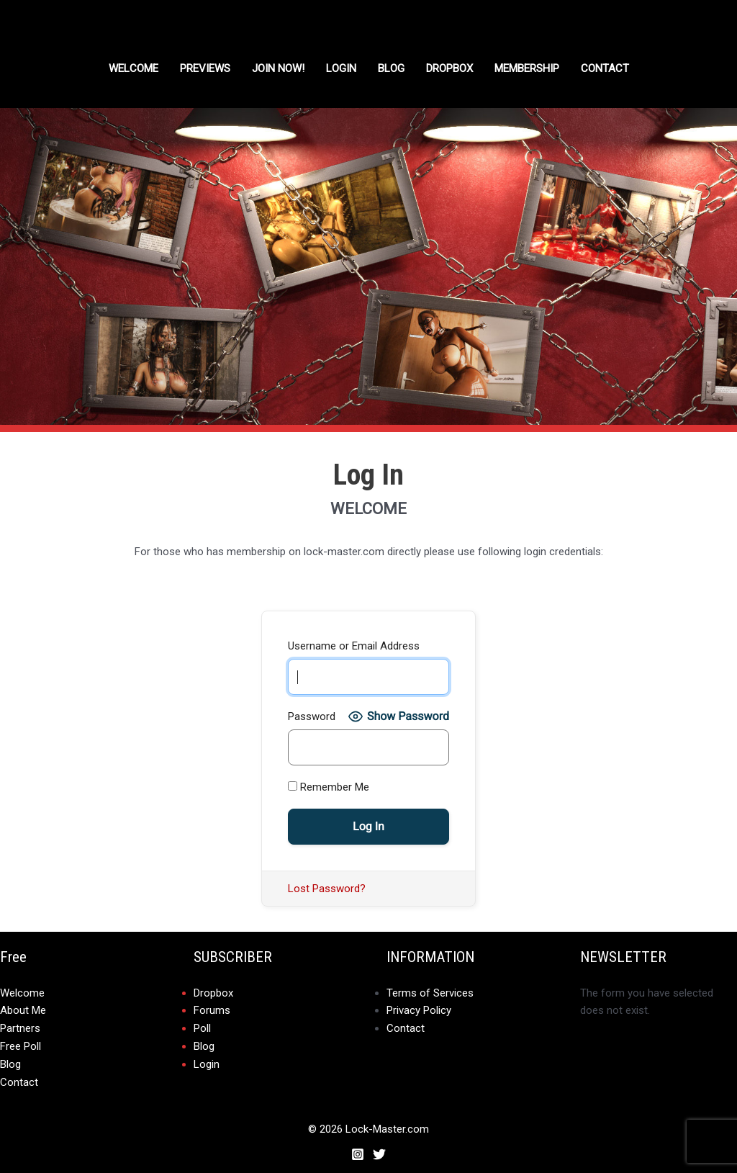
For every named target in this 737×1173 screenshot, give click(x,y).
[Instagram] (357, 1150)
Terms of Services (430, 993)
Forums (212, 1010)
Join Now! (278, 68)
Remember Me (328, 787)
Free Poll (20, 1044)
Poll (202, 1027)
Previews (205, 68)
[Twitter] (379, 1150)
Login (341, 68)
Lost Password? (327, 888)
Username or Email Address (354, 645)
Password (311, 716)
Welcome (133, 68)
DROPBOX (449, 68)
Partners (20, 1027)
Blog (391, 68)
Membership (526, 68)
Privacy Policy (418, 1010)
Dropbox (213, 993)
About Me (23, 1010)
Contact (605, 68)
